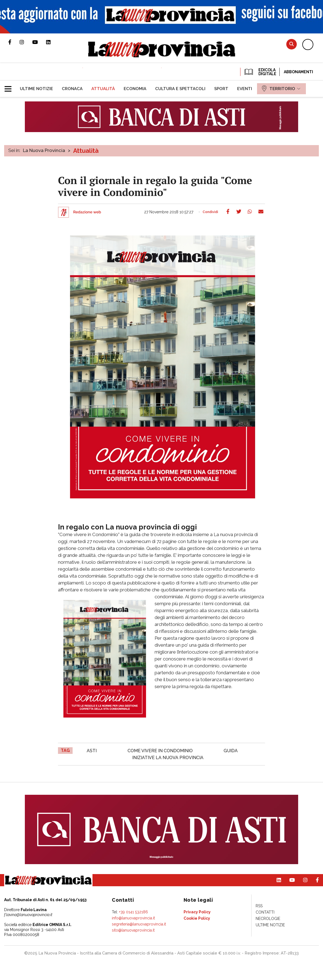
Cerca (291, 44)
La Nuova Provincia (44, 150)
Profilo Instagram (26, 42)
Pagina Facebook (14, 42)
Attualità (86, 150)
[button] (10, 86)
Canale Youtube (39, 42)
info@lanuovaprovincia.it (133, 918)
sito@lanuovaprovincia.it (133, 930)
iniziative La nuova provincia (167, 757)
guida (231, 750)
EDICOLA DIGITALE (260, 72)
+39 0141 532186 (133, 912)
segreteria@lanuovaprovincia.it (139, 924)
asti (92, 750)
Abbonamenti (298, 72)
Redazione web (87, 212)
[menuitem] (36, 88)
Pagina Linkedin (52, 42)
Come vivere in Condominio (160, 750)
